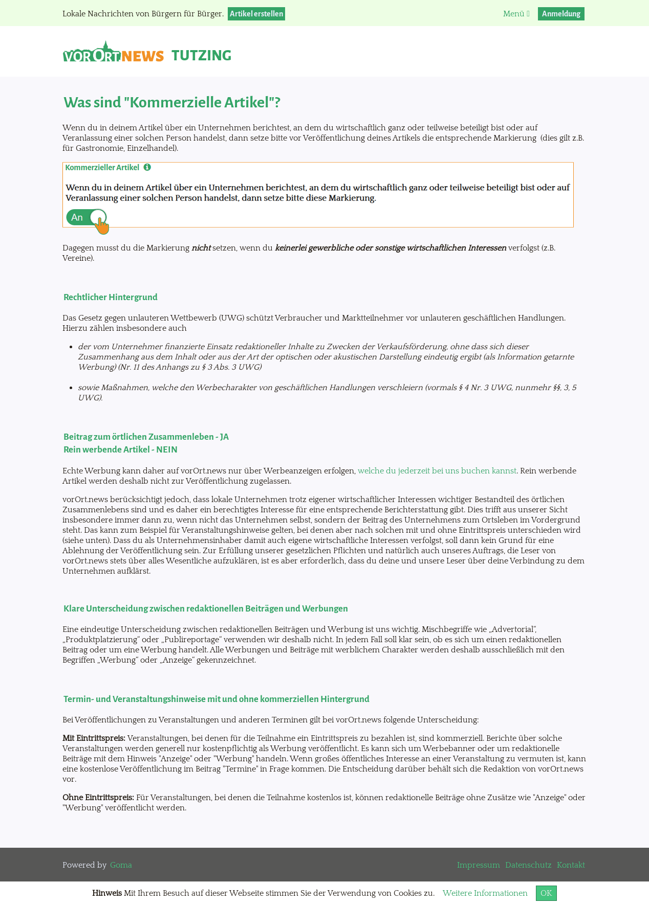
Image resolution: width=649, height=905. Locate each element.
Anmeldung (561, 14)
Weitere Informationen (485, 893)
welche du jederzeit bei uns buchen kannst (437, 471)
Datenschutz (528, 865)
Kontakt (571, 865)
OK (546, 893)
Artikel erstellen (256, 14)
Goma (121, 865)
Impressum (478, 865)
